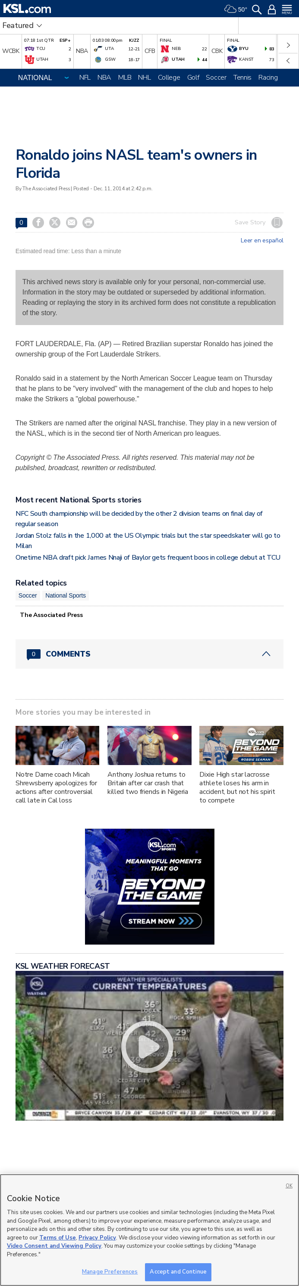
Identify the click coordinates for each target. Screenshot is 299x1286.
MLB (124, 77)
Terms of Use (57, 1238)
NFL (85, 77)
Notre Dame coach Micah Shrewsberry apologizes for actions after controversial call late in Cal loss (56, 787)
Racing (267, 77)
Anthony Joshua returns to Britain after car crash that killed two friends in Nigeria (147, 783)
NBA (104, 77)
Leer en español (262, 241)
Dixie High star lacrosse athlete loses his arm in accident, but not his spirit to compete (237, 787)
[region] (149, 1230)
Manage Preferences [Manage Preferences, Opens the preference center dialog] (110, 1272)
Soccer (216, 77)
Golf (193, 77)
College (169, 77)
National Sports (65, 595)
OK (289, 1186)
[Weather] (235, 8)
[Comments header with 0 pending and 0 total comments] (149, 654)
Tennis (242, 77)
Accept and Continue (178, 1272)
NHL (144, 77)
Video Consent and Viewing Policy (54, 1246)
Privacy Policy (97, 1238)
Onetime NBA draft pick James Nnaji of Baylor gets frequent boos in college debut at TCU (148, 557)
